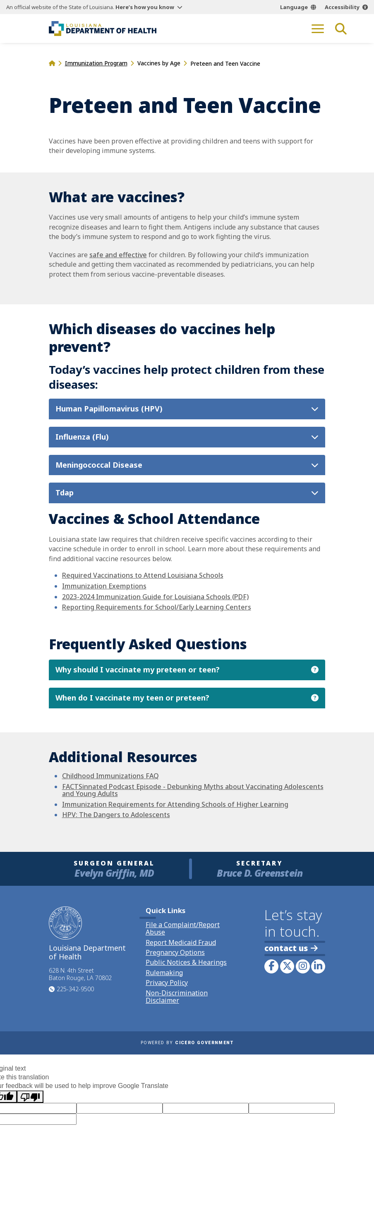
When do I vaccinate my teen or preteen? (132, 698)
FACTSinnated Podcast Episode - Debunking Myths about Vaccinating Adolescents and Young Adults (193, 790)
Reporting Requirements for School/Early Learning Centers (156, 607)
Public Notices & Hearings (186, 962)
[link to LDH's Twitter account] (287, 966)
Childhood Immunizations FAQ (110, 775)
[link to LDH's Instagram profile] (303, 966)
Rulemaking (164, 972)
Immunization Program (96, 63)
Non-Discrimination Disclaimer (177, 996)
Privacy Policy (167, 982)
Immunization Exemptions (104, 586)
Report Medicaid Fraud (181, 942)
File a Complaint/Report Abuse (183, 928)
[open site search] (341, 28)
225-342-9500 (75, 989)
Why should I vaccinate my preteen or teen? (137, 670)
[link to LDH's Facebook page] (271, 966)
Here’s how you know (144, 7)
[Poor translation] (30, 1096)
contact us (291, 948)
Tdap (64, 493)
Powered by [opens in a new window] (187, 1042)
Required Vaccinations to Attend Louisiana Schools (142, 575)
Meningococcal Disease (98, 465)
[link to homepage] (102, 28)
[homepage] (52, 63)
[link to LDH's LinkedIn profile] (318, 966)
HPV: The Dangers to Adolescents (116, 815)
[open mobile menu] (317, 28)
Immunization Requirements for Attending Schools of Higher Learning (175, 804)
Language (294, 7)
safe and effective (118, 254)
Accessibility (342, 7)
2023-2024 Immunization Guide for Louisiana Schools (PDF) (155, 596)
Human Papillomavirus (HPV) (109, 409)
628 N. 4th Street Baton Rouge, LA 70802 (80, 974)
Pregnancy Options (175, 952)
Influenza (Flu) (82, 437)
